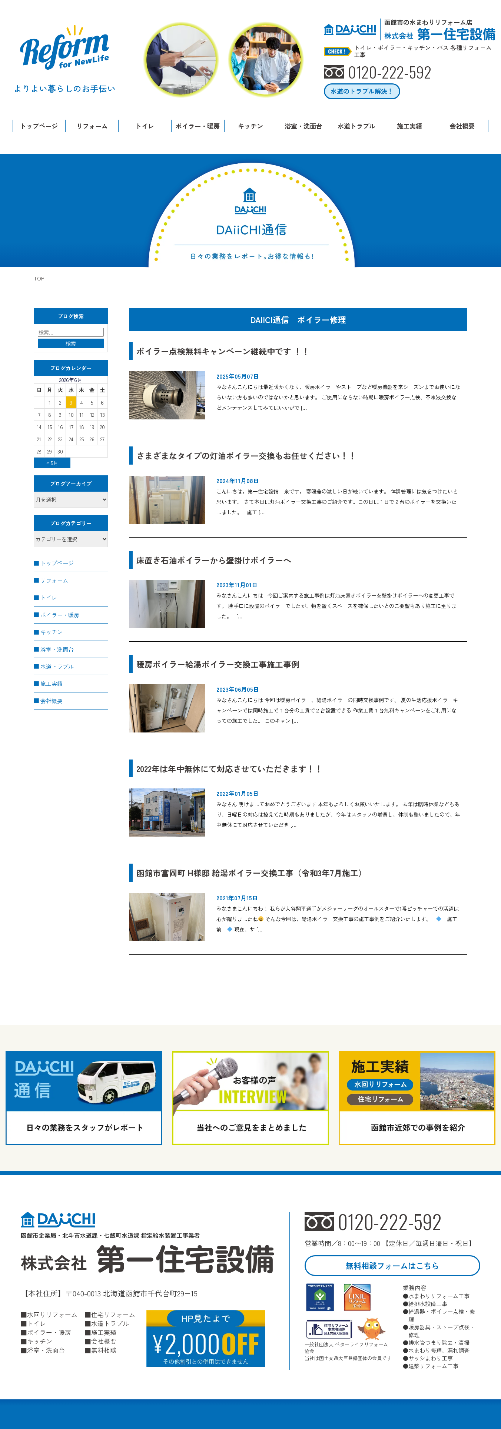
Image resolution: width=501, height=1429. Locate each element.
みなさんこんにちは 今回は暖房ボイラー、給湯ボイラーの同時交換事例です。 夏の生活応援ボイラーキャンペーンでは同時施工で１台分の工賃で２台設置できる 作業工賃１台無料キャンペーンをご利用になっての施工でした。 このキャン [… (337, 709)
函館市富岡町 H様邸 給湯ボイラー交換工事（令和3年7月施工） (251, 872)
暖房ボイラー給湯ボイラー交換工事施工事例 (217, 663)
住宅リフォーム (113, 1313)
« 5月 (52, 463)
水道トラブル (356, 125)
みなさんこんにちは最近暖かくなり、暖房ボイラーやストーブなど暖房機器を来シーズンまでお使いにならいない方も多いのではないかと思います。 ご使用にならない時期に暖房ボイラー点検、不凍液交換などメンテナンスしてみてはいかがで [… (338, 397)
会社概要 (462, 125)
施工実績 (409, 125)
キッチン (250, 125)
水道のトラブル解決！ (362, 91)
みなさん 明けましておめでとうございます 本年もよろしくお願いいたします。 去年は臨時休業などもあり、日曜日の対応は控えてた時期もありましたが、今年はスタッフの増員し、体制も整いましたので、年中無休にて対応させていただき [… (338, 814)
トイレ (144, 125)
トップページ (39, 125)
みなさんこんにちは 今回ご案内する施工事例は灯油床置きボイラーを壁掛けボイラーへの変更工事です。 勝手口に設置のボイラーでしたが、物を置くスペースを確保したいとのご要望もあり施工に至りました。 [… (336, 605)
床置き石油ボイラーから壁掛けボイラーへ (222, 559)
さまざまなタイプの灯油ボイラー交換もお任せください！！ (246, 455)
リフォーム (92, 125)
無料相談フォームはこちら (392, 1265)
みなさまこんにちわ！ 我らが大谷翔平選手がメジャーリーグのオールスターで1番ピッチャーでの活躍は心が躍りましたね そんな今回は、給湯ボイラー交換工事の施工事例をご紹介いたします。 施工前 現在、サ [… (337, 918)
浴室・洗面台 (303, 125)
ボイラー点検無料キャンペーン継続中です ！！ (227, 351)
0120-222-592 (393, 1221)
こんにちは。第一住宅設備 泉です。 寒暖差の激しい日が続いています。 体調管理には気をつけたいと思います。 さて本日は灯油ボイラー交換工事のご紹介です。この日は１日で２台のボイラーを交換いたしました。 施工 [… (337, 501)
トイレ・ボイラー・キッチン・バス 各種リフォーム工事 (423, 51)
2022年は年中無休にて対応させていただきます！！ (229, 768)
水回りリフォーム (52, 1313)
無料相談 (103, 1349)
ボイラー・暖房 (198, 125)
